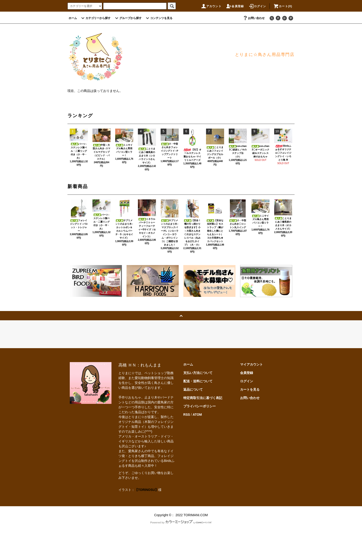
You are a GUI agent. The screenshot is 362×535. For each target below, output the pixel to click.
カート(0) (282, 6)
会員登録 (235, 6)
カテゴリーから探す (95, 18)
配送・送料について (198, 381)
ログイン (257, 6)
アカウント (211, 6)
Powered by (181, 522)
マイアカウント (251, 364)
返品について (193, 389)
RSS (186, 414)
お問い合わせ (253, 18)
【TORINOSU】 (146, 490)
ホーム (73, 18)
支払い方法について (198, 373)
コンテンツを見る (158, 18)
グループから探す (128, 18)
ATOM (197, 414)
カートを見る (250, 389)
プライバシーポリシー (199, 406)
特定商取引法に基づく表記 (202, 398)
